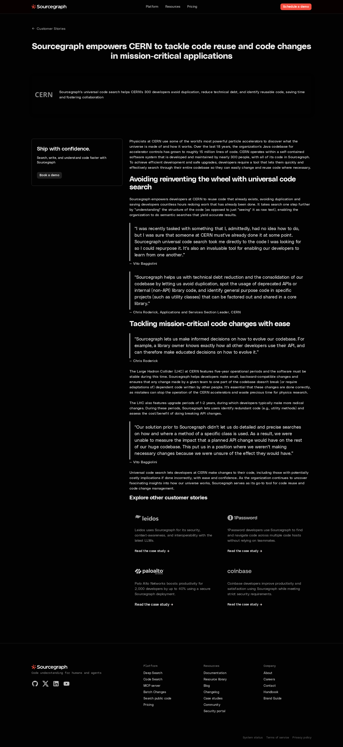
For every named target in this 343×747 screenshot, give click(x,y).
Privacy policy (302, 737)
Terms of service (277, 737)
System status (253, 737)
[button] (152, 7)
